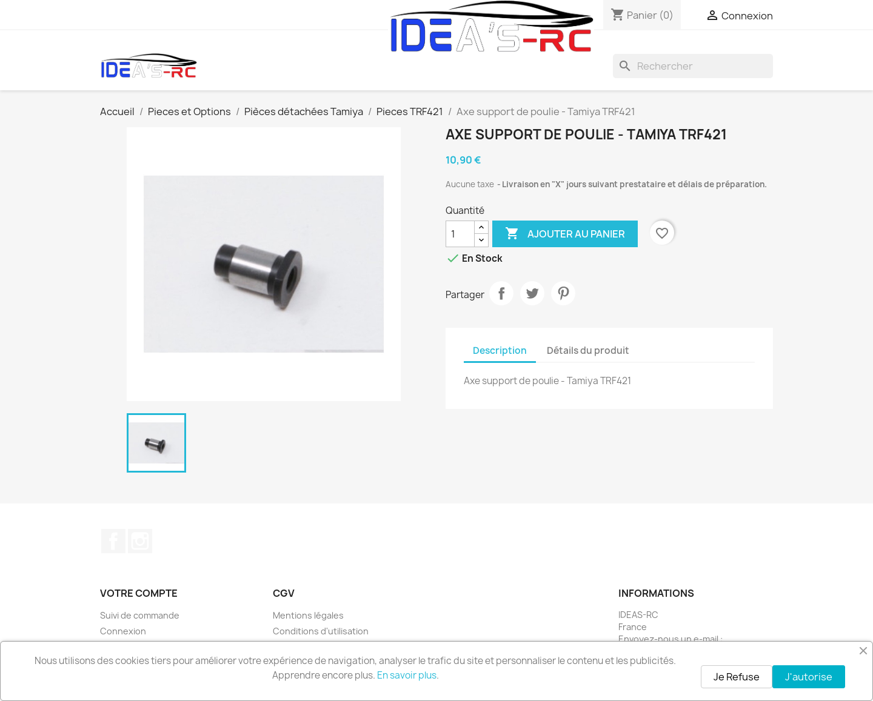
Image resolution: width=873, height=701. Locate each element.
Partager (501, 293)
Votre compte (139, 593)
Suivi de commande (139, 615)
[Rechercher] (693, 66)
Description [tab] (500, 350)
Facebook (113, 541)
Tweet (532, 293)
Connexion (123, 631)
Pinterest (563, 293)
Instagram (140, 541)
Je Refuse (737, 676)
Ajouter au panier (565, 234)
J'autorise (808, 676)
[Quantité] (460, 234)
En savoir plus (406, 675)
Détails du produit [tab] (588, 350)
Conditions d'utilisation (321, 631)
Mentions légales (308, 615)
